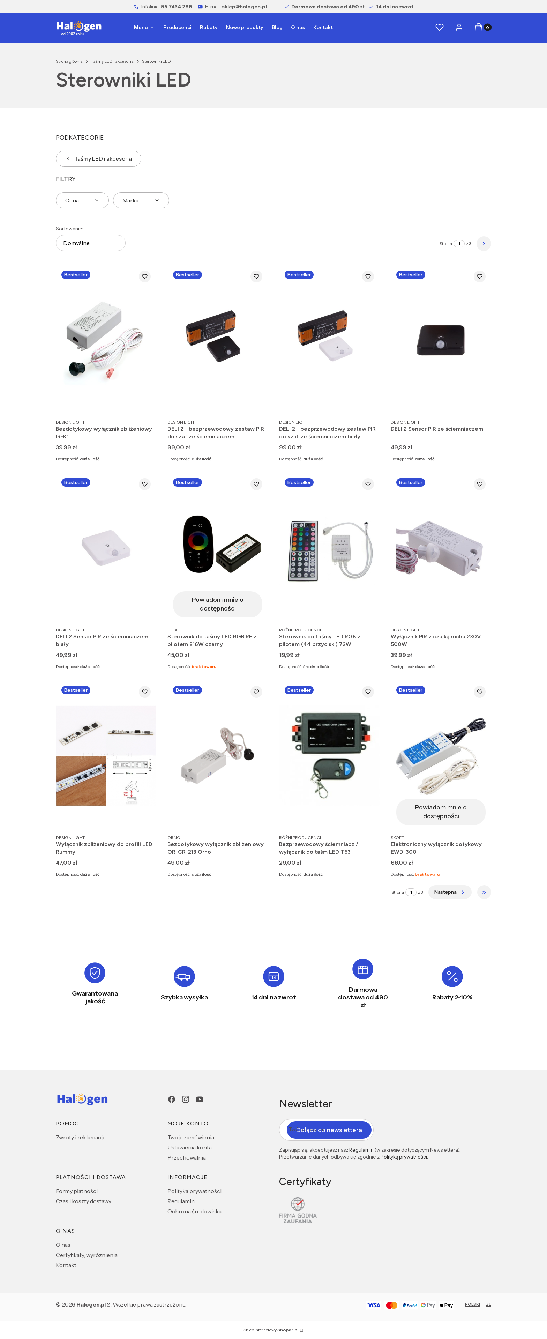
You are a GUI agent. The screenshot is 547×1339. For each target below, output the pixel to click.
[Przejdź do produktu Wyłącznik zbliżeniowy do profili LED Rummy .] (106, 755)
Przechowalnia (186, 1157)
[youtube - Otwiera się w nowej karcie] (199, 1099)
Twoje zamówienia (190, 1137)
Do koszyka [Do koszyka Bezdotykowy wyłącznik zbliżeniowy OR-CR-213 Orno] (255, 818)
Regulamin (181, 1201)
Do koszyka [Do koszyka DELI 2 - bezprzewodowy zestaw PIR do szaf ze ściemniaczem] (255, 403)
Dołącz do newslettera (329, 1129)
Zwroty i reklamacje (81, 1137)
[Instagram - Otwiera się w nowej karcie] (185, 1099)
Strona (446, 243)
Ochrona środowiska (194, 1211)
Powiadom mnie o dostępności (217, 604)
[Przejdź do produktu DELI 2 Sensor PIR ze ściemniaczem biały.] (106, 548)
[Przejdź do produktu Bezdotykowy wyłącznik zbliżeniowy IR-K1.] (106, 340)
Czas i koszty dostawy (83, 1201)
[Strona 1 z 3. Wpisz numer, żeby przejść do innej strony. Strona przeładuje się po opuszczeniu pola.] (459, 243)
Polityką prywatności (404, 1157)
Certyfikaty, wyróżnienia (87, 1254)
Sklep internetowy (271, 1329)
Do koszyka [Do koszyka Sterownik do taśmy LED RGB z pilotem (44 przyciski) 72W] (367, 610)
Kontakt (66, 1265)
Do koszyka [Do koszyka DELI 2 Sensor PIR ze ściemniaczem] (479, 403)
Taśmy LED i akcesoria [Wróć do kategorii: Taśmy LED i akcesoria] (98, 158)
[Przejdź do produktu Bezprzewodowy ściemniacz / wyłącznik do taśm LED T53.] (329, 755)
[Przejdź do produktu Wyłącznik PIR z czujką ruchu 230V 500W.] (441, 548)
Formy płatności (77, 1191)
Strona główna (69, 61)
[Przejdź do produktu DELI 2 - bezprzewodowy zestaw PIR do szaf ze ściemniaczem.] (217, 340)
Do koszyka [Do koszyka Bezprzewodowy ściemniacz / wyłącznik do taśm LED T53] (367, 818)
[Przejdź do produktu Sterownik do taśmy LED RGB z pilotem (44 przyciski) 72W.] (329, 548)
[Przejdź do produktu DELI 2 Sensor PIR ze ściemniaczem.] (441, 340)
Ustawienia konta (189, 1147)
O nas (63, 1244)
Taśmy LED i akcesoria (112, 61)
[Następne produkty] (450, 892)
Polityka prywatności (194, 1191)
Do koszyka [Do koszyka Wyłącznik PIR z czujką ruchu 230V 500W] (479, 610)
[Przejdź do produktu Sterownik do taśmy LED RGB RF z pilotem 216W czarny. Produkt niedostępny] (217, 548)
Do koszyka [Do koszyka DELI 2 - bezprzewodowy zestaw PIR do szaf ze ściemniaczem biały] (367, 403)
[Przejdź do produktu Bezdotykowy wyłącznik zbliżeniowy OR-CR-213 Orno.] (217, 755)
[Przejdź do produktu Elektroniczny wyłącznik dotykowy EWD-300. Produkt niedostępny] (441, 755)
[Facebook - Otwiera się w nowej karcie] (171, 1099)
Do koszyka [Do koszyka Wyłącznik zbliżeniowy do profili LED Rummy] (144, 818)
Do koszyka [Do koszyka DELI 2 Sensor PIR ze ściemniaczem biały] (144, 610)
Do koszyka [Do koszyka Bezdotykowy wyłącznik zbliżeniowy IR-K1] (144, 403)
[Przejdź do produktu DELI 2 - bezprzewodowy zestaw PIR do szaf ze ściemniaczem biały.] (329, 340)
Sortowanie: (69, 228)
